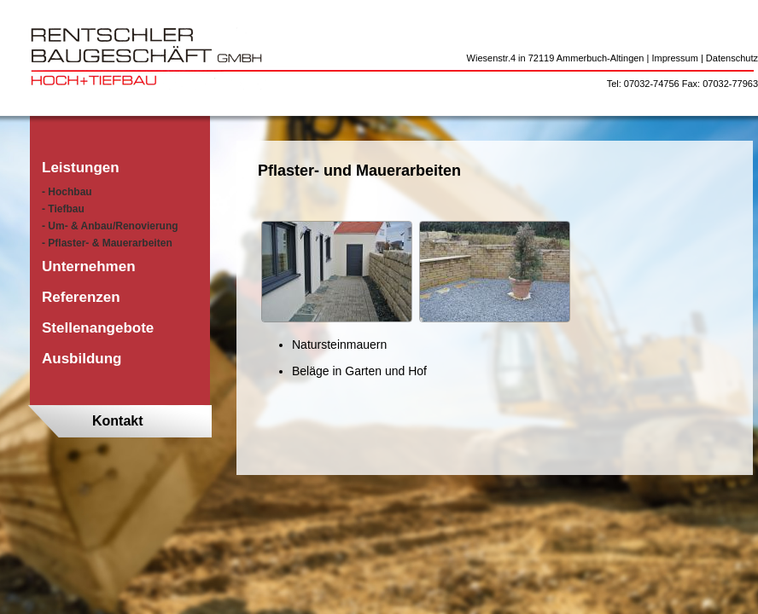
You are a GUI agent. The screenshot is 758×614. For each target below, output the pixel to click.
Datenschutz (732, 58)
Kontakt (117, 421)
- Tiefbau (63, 209)
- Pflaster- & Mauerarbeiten (107, 243)
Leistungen (81, 167)
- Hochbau (67, 192)
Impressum (674, 58)
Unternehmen (89, 266)
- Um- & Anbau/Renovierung (110, 226)
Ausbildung (81, 358)
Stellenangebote (98, 328)
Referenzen (81, 297)
